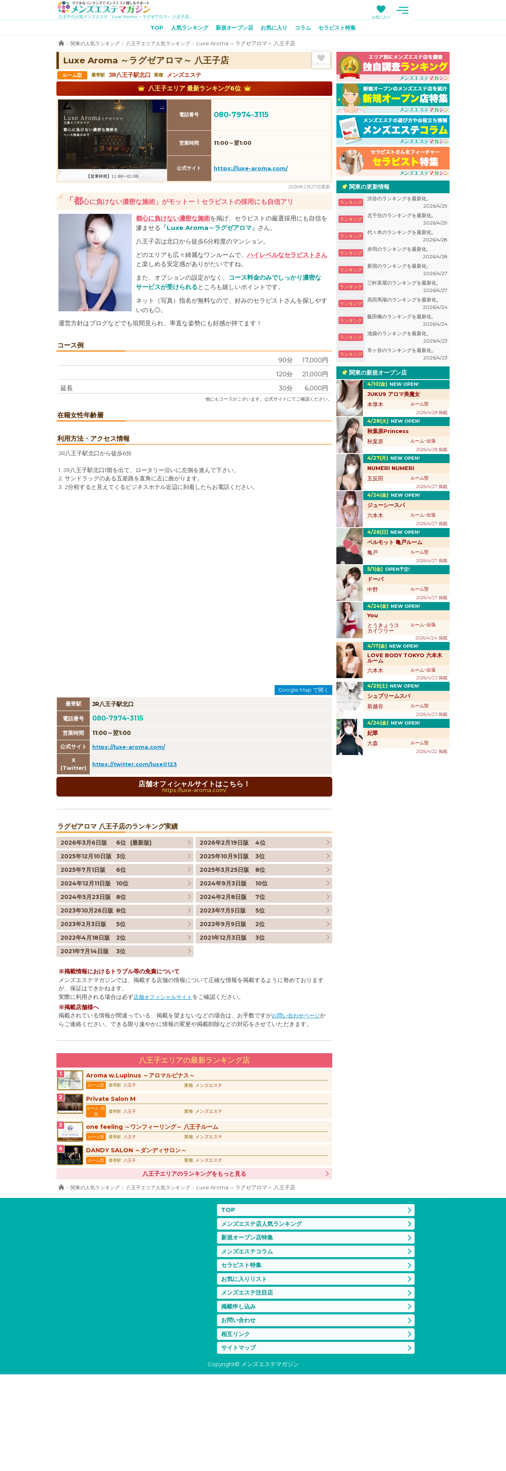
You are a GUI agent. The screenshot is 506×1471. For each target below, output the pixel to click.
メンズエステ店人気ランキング (264, 1313)
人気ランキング (184, 29)
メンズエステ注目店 (249, 1386)
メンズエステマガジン (109, 8)
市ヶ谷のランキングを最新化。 (407, 356)
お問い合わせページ (298, 1100)
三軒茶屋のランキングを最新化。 (407, 288)
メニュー (441, 10)
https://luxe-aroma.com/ (251, 170)
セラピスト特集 (343, 29)
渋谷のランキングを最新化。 (407, 204)
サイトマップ (239, 1444)
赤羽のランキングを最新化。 (407, 255)
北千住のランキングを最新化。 (407, 221)
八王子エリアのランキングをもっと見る (194, 1262)
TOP (149, 29)
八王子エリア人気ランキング (165, 45)
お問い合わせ (239, 1415)
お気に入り (420, 17)
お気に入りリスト (245, 1371)
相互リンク (236, 1429)
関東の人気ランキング (97, 45)
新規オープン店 (233, 29)
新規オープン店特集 (249, 1328)
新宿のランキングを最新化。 (407, 271)
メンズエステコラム (249, 1342)
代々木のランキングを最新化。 (407, 238)
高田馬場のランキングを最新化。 (407, 305)
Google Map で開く (303, 773)
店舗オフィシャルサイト (165, 1081)
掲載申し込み (239, 1400)
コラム (306, 29)
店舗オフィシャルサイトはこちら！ (194, 871)
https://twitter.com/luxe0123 (136, 848)
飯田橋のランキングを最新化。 (407, 322)
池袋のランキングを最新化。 (407, 339)
